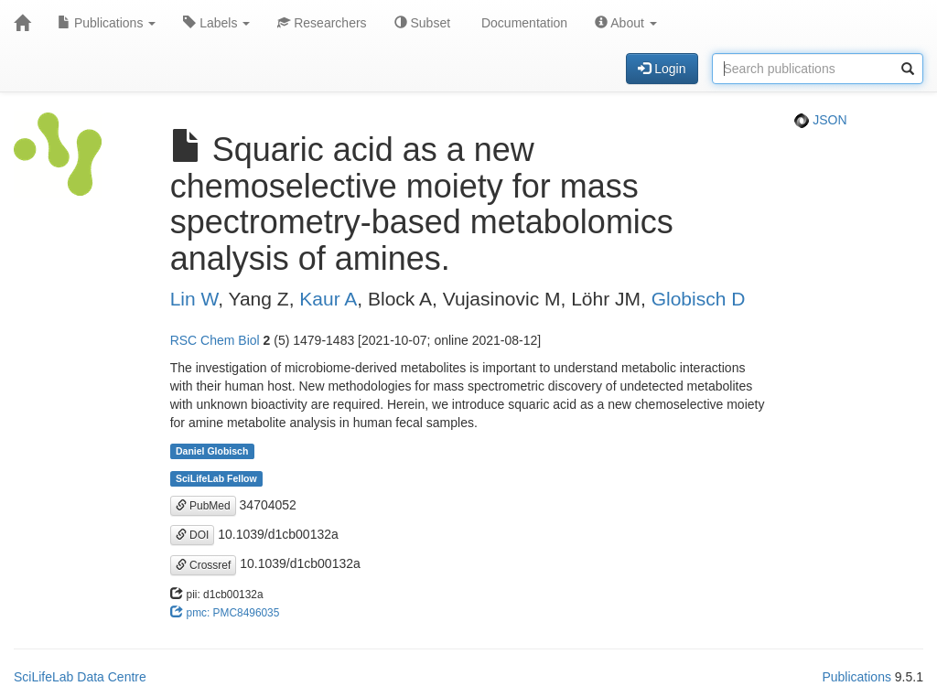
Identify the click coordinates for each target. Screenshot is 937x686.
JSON (820, 120)
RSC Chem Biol (215, 340)
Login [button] (661, 68)
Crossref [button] (204, 565)
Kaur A (328, 298)
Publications (107, 23)
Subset (422, 23)
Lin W (194, 298)
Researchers (321, 23)
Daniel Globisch (212, 450)
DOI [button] (193, 535)
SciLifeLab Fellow (216, 478)
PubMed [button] (203, 505)
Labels (216, 23)
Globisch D (699, 298)
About (626, 23)
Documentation (522, 23)
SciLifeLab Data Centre (80, 677)
